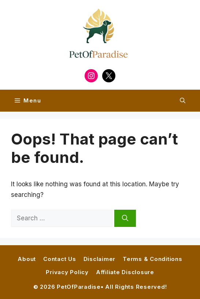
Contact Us (59, 258)
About (27, 258)
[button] (183, 101)
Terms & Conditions (152, 258)
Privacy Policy (67, 272)
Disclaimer (100, 258)
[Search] (125, 218)
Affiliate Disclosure (125, 272)
